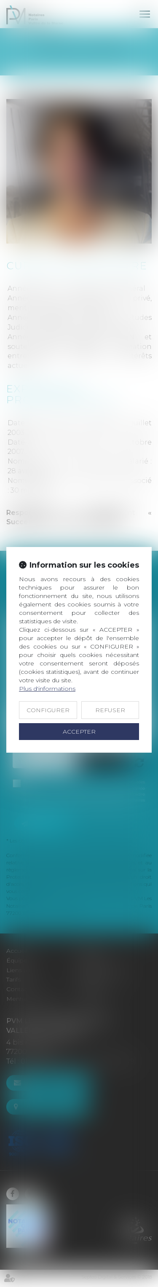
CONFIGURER (48, 710)
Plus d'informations (47, 688)
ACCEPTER (79, 731)
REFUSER (110, 710)
